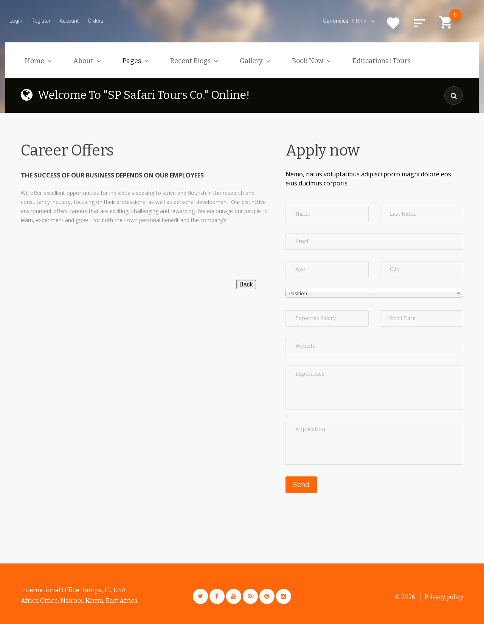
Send (301, 485)
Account (69, 21)
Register (41, 21)
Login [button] (15, 21)
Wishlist (393, 23)
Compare (419, 23)
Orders (95, 21)
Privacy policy (444, 597)
